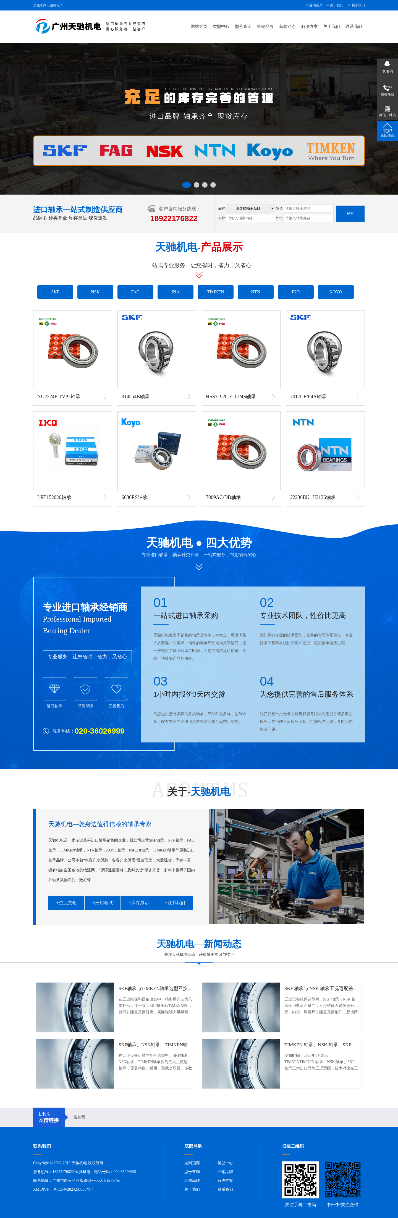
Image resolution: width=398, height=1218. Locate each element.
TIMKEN (215, 292)
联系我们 (358, 5)
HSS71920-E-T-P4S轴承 (231, 396)
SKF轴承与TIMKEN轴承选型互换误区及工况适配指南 (174, 988)
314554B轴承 (136, 396)
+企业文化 (66, 902)
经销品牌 (265, 26)
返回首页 (316, 5)
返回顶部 (192, 1163)
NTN (255, 292)
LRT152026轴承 (54, 497)
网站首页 (199, 26)
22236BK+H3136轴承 (313, 497)
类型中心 (221, 26)
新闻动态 (287, 26)
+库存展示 (139, 902)
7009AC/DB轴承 (223, 497)
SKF (55, 292)
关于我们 (336, 5)
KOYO (335, 292)
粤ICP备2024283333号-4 (73, 1189)
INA (175, 292)
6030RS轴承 (135, 497)
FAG (135, 292)
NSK (95, 292)
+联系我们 (175, 902)
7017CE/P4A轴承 (308, 396)
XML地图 (41, 1189)
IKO (296, 292)
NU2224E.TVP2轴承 (59, 396)
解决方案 (309, 26)
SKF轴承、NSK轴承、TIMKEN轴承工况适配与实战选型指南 (181, 1044)
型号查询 (243, 26)
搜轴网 (79, 1117)
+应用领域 (102, 902)
